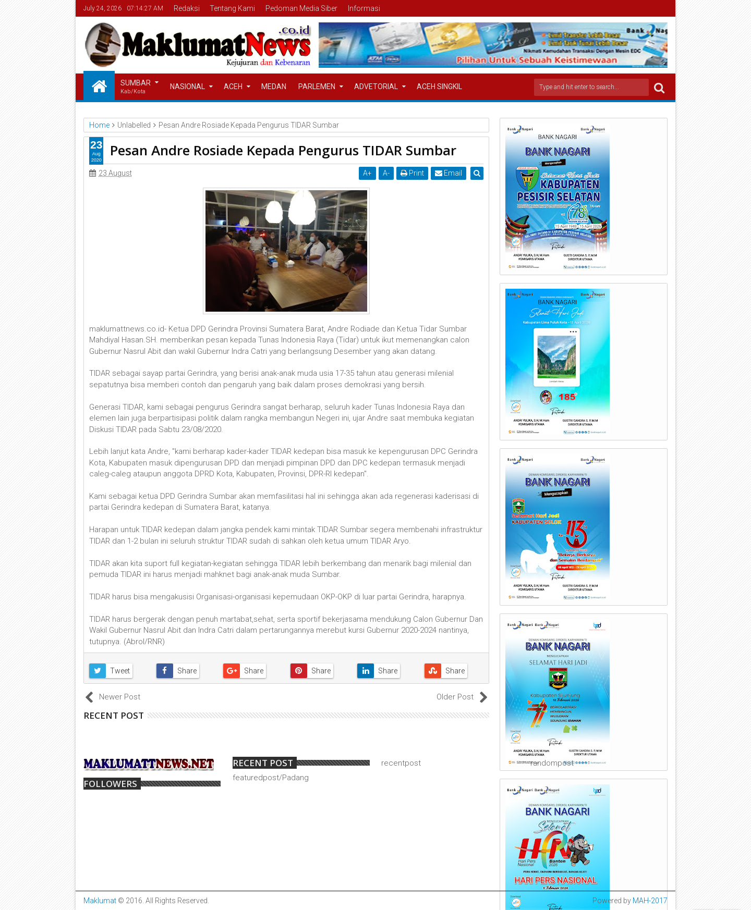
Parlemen (316, 86)
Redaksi (187, 8)
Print (413, 173)
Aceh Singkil (439, 86)
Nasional (187, 86)
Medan (273, 86)
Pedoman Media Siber (301, 8)
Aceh (233, 86)
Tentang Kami (232, 8)
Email (449, 173)
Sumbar (135, 87)
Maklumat (99, 900)
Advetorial (376, 86)
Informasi (364, 8)
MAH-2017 (650, 900)
